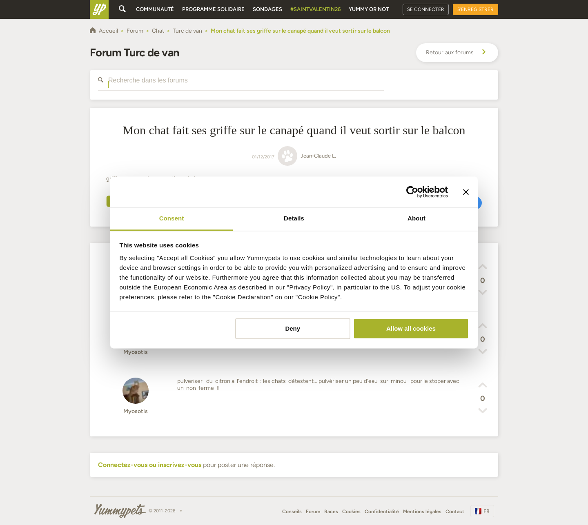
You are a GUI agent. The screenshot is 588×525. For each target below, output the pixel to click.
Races (331, 511)
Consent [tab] (171, 218)
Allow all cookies (411, 328)
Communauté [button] (155, 9)
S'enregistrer (475, 9)
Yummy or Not (369, 9)
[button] (482, 267)
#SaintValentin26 (315, 9)
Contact (454, 511)
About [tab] (416, 218)
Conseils (292, 511)
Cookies (351, 511)
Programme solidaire (213, 9)
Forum (313, 511)
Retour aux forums (457, 53)
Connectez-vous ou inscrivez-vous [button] (149, 465)
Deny (292, 328)
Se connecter (425, 9)
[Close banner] (466, 192)
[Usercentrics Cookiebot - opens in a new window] (412, 192)
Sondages (267, 9)
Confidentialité (382, 511)
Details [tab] (294, 218)
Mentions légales (422, 511)
